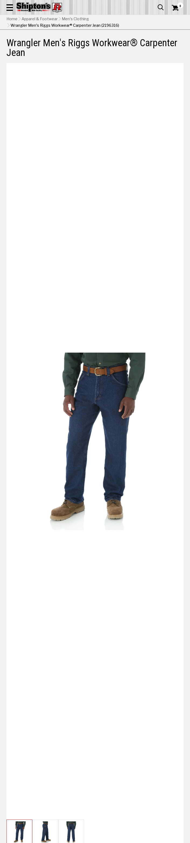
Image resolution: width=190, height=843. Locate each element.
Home (12, 19)
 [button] (161, 7)
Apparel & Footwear (40, 19)
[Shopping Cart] (178, 8)
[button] (9, 7)
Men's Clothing (75, 19)
